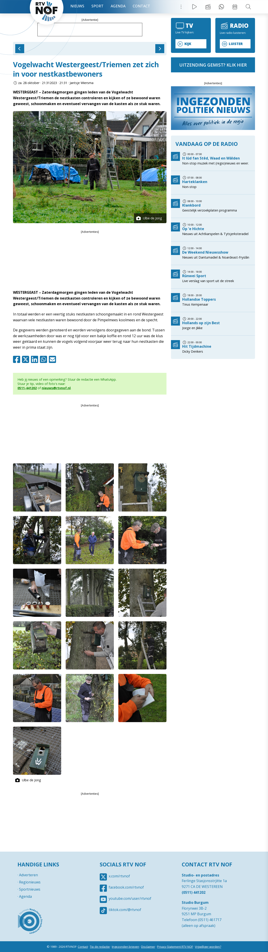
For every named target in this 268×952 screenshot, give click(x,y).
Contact (141, 6)
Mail (53, 359)
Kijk (187, 43)
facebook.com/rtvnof (126, 887)
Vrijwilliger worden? (208, 947)
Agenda (118, 6)
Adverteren (28, 874)
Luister (236, 43)
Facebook (17, 359)
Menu (181, 6)
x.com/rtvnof (119, 876)
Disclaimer (148, 947)
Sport (97, 6)
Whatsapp (44, 359)
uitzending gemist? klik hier (213, 65)
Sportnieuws (29, 889)
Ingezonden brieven (125, 947)
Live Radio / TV (194, 6)
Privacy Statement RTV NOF (175, 947)
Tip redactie (221, 6)
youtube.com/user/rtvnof (130, 898)
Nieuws (77, 6)
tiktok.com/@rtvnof (125, 909)
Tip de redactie (100, 947)
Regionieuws (30, 882)
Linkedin (35, 359)
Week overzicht (235, 6)
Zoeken (248, 6)
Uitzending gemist (208, 6)
